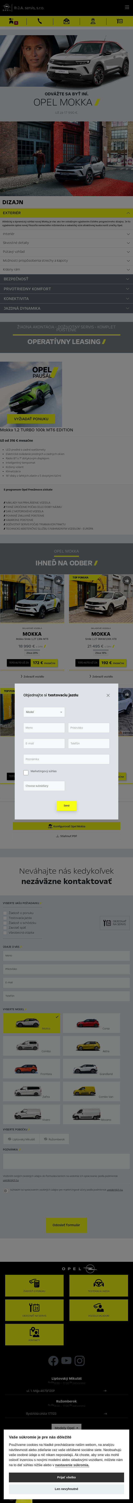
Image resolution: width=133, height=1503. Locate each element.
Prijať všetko (66, 1477)
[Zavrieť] (108, 695)
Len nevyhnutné (66, 1489)
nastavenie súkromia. (72, 1465)
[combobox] (44, 712)
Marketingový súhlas (44, 771)
